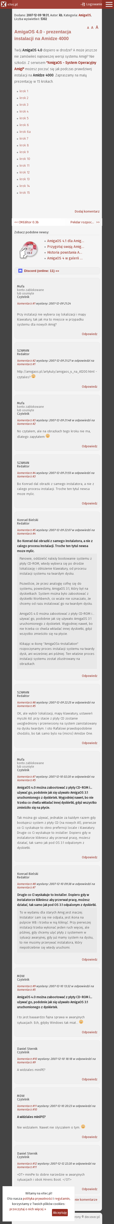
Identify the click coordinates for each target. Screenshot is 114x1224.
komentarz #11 (26, 1106)
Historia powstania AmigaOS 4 (66, 252)
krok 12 (25, 172)
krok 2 (24, 98)
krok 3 (24, 105)
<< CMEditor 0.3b (26, 222)
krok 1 (24, 91)
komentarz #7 (26, 776)
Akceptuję (60, 1212)
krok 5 (24, 118)
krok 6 (24, 125)
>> (97, 222)
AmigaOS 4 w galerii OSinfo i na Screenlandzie (66, 258)
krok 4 (24, 111)
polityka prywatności (37, 1198)
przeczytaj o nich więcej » (28, 1209)
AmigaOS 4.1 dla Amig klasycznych (66, 241)
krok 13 (25, 179)
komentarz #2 (26, 360)
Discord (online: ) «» (41, 271)
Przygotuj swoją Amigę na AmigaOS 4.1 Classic (66, 247)
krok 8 (24, 145)
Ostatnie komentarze (82, 1199)
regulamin (62, 1198)
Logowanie (94, 4)
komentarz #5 (26, 530)
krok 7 (24, 138)
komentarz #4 (26, 473)
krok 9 (24, 152)
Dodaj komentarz (87, 211)
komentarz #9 (26, 986)
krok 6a (25, 132)
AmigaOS (85, 15)
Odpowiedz (89, 334)
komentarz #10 (27, 1059)
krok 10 (25, 159)
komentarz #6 (26, 702)
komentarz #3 (26, 420)
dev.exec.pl (92, 1217)
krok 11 (24, 165)
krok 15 (25, 192)
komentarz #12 (27, 1163)
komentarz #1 (26, 303)
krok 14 (25, 186)
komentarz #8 (26, 884)
